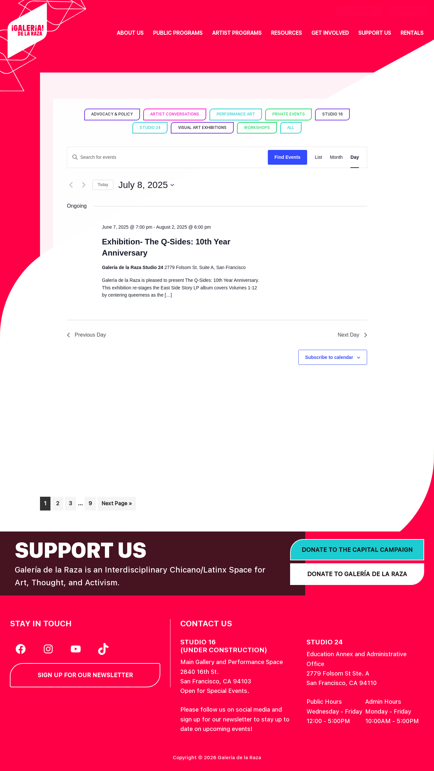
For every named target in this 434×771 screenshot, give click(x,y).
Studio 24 (149, 127)
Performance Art (236, 114)
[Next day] (84, 185)
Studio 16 (334, 114)
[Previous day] (71, 185)
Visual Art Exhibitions (202, 127)
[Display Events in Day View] (354, 157)
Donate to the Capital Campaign (357, 549)
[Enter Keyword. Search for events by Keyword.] (167, 157)
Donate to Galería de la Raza (357, 574)
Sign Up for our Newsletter (85, 675)
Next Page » (116, 505)
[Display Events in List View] (318, 157)
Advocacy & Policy (110, 114)
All (292, 127)
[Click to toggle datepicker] (146, 185)
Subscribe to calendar (329, 357)
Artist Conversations (174, 114)
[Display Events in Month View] (336, 157)
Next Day (352, 335)
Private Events (289, 114)
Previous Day (86, 335)
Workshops (258, 127)
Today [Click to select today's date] (103, 184)
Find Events (287, 157)
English (408, 11)
